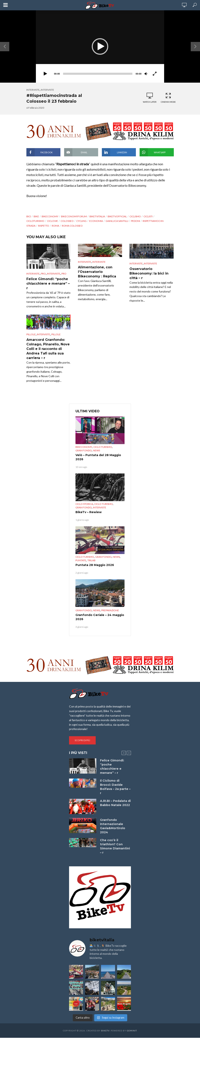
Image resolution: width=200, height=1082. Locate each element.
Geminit (132, 1030)
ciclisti (148, 216)
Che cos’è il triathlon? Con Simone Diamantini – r (115, 846)
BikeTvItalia (97, 216)
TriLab (91, 560)
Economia (96, 220)
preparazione (110, 610)
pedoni (135, 220)
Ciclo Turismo (102, 446)
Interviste (33, 89)
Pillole (31, 334)
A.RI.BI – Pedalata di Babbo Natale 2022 (115, 803)
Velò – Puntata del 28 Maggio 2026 (98, 457)
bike (36, 216)
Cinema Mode (168, 98)
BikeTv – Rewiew (88, 512)
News (96, 450)
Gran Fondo (83, 450)
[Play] (45, 74)
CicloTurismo (35, 220)
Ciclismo (135, 216)
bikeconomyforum (74, 216)
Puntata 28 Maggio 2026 (94, 565)
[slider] (97, 74)
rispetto (43, 225)
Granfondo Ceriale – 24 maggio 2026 (99, 617)
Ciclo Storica (84, 503)
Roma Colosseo (72, 225)
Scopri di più (82, 740)
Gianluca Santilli (117, 220)
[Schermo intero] (154, 74)
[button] (100, 46)
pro (43, 273)
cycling (81, 220)
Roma (55, 225)
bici (28, 216)
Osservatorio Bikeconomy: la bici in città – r (148, 273)
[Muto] (146, 74)
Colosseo (67, 220)
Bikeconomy (83, 446)
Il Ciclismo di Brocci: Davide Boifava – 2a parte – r (115, 787)
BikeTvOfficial (117, 216)
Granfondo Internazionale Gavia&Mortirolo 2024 (112, 826)
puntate (80, 560)
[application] (100, 46)
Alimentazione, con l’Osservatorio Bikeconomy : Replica (97, 271)
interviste (47, 89)
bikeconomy (50, 216)
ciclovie (52, 220)
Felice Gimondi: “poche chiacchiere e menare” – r (48, 283)
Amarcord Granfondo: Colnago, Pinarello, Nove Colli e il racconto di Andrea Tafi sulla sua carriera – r (48, 349)
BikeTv (105, 1030)
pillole (56, 334)
